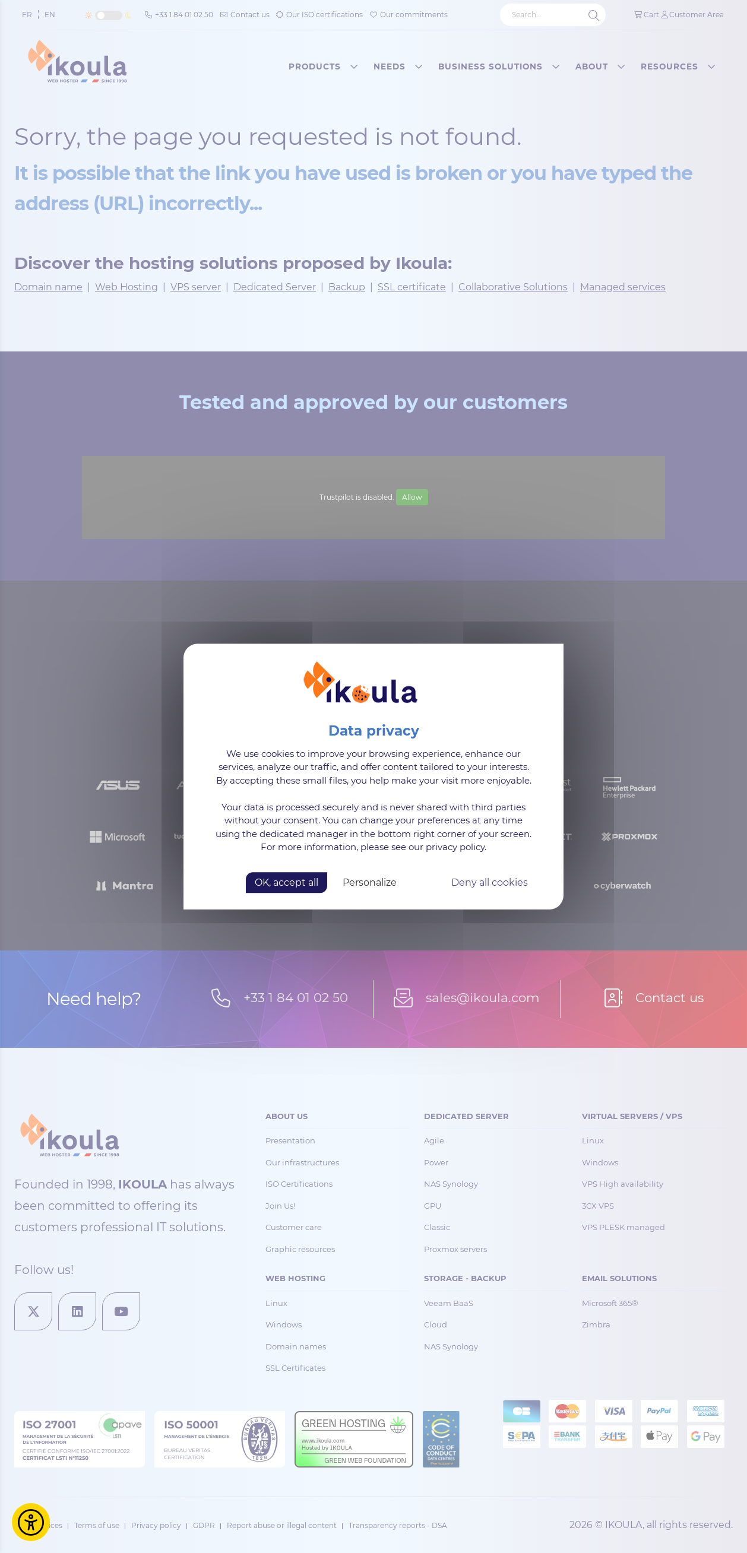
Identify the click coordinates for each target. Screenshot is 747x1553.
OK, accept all (286, 882)
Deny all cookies (489, 882)
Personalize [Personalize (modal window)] (370, 882)
